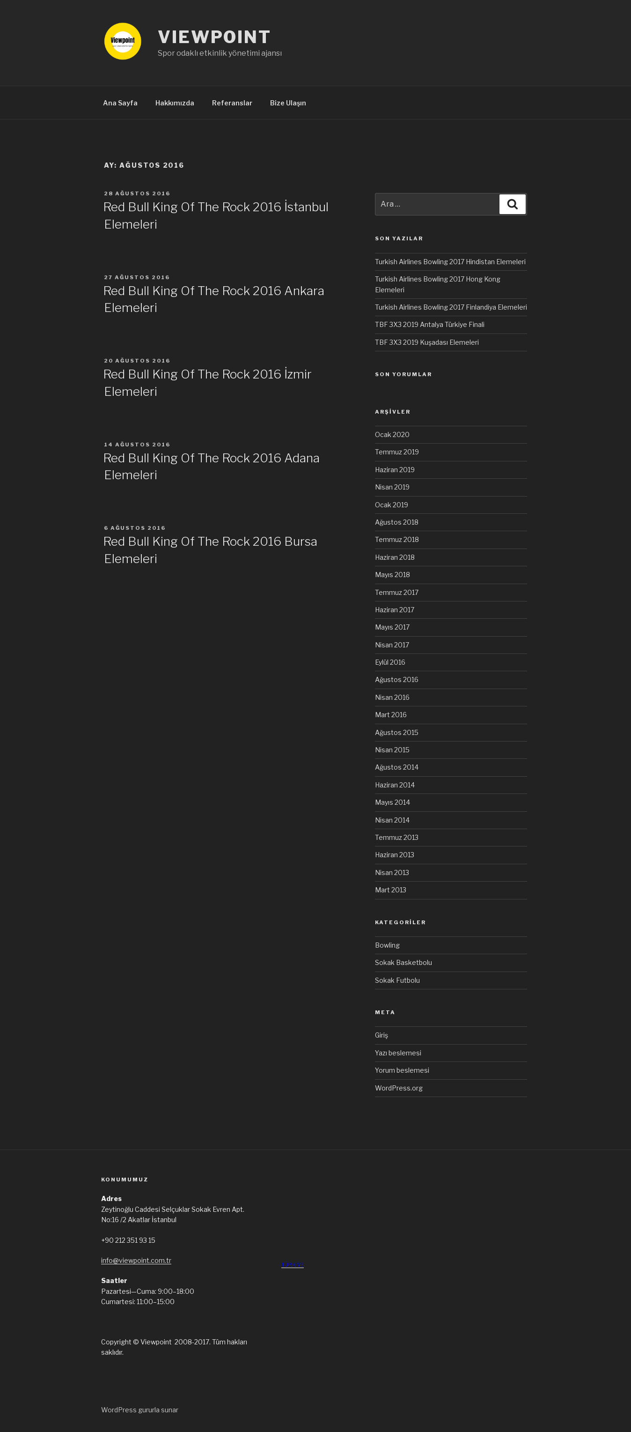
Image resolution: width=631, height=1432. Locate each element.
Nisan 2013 (392, 872)
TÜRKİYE (292, 1264)
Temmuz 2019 (397, 452)
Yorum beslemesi (402, 1070)
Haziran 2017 (394, 610)
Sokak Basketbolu (403, 962)
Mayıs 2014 (392, 802)
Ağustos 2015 (396, 732)
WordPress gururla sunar (139, 1410)
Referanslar (232, 103)
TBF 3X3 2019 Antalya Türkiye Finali (429, 324)
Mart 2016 (391, 715)
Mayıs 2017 (392, 627)
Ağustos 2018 (396, 522)
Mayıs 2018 (392, 575)
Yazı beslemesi (398, 1053)
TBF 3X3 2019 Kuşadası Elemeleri (427, 342)
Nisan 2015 (392, 750)
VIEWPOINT (214, 37)
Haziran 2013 (394, 855)
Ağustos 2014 (396, 767)
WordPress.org (399, 1088)
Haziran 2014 (395, 785)
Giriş (381, 1035)
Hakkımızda (174, 103)
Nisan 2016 (392, 697)
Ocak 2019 (391, 505)
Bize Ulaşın (288, 103)
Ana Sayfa (120, 103)
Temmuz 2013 (396, 837)
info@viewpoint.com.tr (136, 1260)
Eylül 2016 (390, 662)
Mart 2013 (390, 890)
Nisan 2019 (392, 487)
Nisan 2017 (392, 645)
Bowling (387, 945)
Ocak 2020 (392, 434)
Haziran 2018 (395, 557)
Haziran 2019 (395, 470)
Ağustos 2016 (396, 679)
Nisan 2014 (392, 820)
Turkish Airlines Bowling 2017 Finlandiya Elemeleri (451, 307)
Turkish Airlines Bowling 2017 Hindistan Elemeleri (450, 262)
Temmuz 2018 (397, 539)
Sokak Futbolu (397, 980)
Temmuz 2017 (396, 592)
